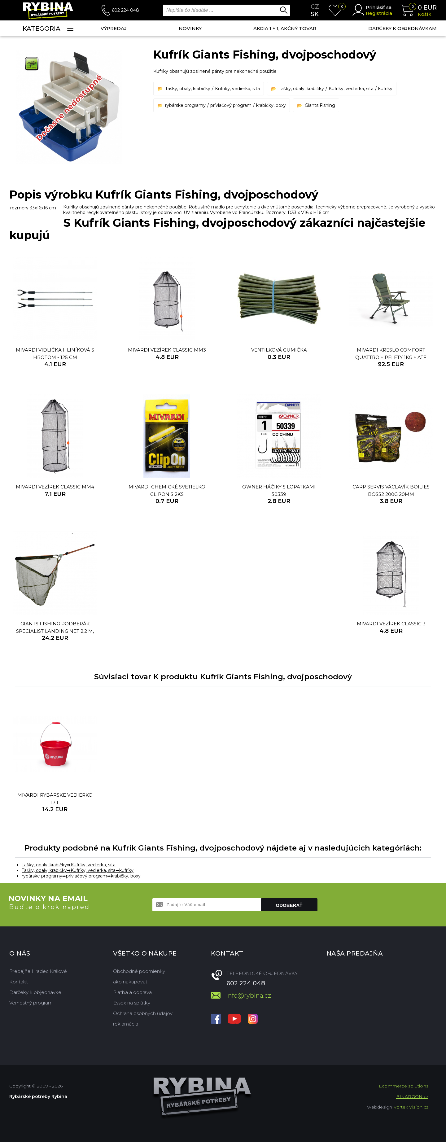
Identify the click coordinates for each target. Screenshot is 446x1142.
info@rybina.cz (248, 995)
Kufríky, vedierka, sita (237, 88)
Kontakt (18, 982)
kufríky (385, 88)
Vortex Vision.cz (411, 1107)
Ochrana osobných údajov (143, 1013)
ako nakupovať (130, 982)
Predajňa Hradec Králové (38, 971)
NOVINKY (190, 28)
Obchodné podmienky (139, 971)
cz (315, 6)
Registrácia (379, 13)
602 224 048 (125, 10)
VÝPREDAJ (114, 28)
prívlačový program (230, 105)
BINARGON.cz (412, 1096)
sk (315, 14)
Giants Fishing (320, 105)
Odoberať (289, 905)
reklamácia (125, 1024)
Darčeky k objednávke (35, 992)
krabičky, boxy (271, 105)
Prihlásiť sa (378, 7)
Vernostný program (31, 1003)
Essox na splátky (131, 1003)
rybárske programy (185, 105)
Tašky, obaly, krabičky (187, 88)
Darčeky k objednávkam (402, 28)
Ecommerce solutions (403, 1086)
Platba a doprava (132, 992)
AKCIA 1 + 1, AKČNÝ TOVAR (284, 28)
